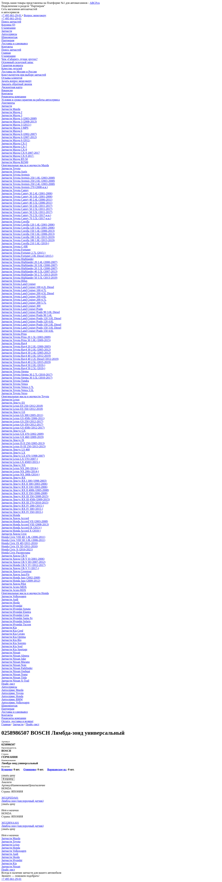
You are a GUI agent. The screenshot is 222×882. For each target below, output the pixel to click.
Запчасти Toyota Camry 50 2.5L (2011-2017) (26, 209)
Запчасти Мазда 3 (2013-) (16, 124)
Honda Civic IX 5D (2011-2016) (19, 546)
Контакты (7, 46)
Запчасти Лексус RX (13, 477)
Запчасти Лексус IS (12, 440)
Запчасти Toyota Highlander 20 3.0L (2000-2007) (29, 265)
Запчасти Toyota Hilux (14, 280)
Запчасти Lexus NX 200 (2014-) (19, 468)
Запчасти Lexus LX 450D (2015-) (20, 462)
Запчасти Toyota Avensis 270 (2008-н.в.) (24, 187)
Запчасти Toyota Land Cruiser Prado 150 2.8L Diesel (31, 324)
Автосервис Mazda (12, 690)
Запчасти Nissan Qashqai (15, 671)
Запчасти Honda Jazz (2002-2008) (20, 577)
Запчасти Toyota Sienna (15, 371)
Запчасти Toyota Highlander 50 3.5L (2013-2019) (29, 277)
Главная (6, 52)
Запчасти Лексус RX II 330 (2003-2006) (24, 487)
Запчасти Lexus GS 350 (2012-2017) (22, 424)
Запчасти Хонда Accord (15, 518)
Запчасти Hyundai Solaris (16, 621)
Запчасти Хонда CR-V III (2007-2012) (23, 561)
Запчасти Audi (9, 599)
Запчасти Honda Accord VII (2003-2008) (24, 521)
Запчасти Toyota (10, 168)
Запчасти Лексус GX (13, 430)
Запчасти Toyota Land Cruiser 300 (20, 305)
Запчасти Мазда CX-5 (14, 143)
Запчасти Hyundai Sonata (16, 608)
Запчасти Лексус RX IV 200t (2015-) (22, 505)
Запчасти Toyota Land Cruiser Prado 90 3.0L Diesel (30, 312)
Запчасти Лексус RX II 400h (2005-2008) (25, 490)
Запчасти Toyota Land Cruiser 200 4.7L (23, 299)
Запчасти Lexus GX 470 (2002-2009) (22, 433)
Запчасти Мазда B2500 (14, 162)
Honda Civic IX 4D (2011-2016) (19, 543)
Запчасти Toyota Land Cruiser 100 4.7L (23, 290)
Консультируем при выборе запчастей (23, 74)
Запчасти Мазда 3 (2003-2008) (19, 118)
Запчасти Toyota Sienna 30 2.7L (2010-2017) (26, 374)
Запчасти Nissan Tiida (14, 677)
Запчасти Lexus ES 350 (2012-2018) (22, 408)
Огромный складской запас (17, 62)
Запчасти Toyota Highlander (17, 259)
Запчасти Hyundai (11, 605)
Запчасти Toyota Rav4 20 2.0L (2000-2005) (26, 346)
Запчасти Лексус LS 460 (15, 449)
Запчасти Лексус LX (13, 452)
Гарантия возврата (12, 65)
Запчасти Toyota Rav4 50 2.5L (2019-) (23, 368)
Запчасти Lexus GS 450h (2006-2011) (22, 418)
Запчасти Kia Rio (11, 640)
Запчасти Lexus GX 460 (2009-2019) (22, 437)
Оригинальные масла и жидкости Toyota (25, 396)
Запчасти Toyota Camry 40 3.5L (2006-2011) (26, 202)
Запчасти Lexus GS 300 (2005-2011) (22, 415)
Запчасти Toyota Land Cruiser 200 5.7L (23, 302)
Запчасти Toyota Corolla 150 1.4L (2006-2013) (28, 230)
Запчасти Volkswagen (13, 596)
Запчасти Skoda (10, 602)
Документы (8, 102)
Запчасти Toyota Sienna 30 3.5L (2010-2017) (26, 377)
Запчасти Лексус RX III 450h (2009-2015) (25, 499)
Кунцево (6, 769)
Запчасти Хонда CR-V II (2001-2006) (22, 558)
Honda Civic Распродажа (15, 552)
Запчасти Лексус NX (13, 465)
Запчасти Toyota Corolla (15, 221)
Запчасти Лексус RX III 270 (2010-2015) (24, 502)
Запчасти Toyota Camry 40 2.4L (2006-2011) (26, 199)
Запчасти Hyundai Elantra (16, 611)
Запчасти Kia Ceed (12, 630)
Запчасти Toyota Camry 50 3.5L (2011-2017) (26, 212)
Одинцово (29, 769)
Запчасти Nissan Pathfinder (16, 668)
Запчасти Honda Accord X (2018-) (21, 530)
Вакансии (7, 90)
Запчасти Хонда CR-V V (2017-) (20, 568)
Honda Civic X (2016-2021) (17, 549)
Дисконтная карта (11, 87)
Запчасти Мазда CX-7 (14, 146)
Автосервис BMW (12, 699)
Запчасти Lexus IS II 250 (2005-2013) (23, 443)
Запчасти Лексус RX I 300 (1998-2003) (23, 480)
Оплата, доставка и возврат (17, 721)
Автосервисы (9, 34)
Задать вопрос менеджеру (16, 80)
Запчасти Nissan (10, 652)
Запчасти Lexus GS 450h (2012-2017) (23, 427)
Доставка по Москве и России (19, 71)
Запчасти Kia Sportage (14, 649)
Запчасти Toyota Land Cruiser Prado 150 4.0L (27, 330)
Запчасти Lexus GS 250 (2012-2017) (22, 421)
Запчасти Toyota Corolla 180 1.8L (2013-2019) (28, 240)
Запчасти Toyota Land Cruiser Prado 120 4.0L (27, 321)
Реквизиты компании (13, 96)
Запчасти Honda (10, 515)
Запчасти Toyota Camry (15, 190)
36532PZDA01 (9, 797)
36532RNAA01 (10, 822)
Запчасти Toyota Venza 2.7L (17, 387)
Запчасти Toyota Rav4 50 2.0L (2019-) (23, 365)
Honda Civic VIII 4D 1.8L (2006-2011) (23, 536)
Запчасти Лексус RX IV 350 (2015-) (22, 511)
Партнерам (7, 40)
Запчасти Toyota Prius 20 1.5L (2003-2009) (26, 337)
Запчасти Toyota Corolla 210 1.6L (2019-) (25, 243)
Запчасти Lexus (10, 399)
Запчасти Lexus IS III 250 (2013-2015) (23, 446)
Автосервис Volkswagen (15, 702)
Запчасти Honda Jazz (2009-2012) (20, 580)
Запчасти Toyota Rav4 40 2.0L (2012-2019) (26, 355)
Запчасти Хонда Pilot (13, 583)
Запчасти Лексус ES (13, 402)
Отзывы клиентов (11, 77)
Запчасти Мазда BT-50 (14, 159)
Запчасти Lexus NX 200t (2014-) (20, 471)
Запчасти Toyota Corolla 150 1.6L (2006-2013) (28, 234)
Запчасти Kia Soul (12, 646)
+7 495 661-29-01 (11, 878)
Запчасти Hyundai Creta (15, 615)
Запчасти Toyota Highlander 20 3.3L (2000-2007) (29, 268)
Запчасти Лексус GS (13, 412)
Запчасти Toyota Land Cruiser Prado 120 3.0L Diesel (31, 318)
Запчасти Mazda (10, 109)
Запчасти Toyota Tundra (15, 380)
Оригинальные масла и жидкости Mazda (25, 165)
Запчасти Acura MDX (14, 586)
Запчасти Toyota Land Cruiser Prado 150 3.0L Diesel (31, 327)
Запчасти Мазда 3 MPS (14, 127)
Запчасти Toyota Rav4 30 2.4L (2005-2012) (26, 352)
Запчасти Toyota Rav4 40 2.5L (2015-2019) (26, 362)
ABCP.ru (95, 2)
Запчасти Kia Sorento (13, 643)
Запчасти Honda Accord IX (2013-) (21, 527)
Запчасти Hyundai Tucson (16, 624)
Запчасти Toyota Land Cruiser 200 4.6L (23, 296)
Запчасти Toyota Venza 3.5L (17, 390)
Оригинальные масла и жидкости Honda (25, 593)
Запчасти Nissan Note (13, 665)
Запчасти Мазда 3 (11, 115)
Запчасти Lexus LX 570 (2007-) (19, 458)
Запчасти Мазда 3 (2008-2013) (19, 121)
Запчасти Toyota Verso (14, 393)
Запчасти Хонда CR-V (14, 555)
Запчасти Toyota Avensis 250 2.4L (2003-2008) (28, 184)
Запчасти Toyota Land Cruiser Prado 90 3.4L (26, 315)
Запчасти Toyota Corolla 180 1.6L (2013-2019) (28, 237)
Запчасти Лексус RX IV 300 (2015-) (22, 508)
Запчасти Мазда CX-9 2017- (17, 155)
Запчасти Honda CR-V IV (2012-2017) (23, 565)
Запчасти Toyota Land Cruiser (18, 283)
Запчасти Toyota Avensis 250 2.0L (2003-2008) (28, 180)
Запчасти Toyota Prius (14, 333)
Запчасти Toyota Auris (14, 171)
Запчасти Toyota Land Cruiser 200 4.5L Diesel (27, 293)
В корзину (8, 779)
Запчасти (6, 30)
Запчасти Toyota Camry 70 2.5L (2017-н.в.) (26, 215)
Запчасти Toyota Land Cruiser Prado (22, 308)
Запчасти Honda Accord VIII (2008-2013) (25, 524)
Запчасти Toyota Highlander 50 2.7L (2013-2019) (29, 274)
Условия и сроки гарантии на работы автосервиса (30, 99)
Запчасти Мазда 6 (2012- (15, 140)
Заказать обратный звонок (16, 84)
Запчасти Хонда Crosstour (16, 571)
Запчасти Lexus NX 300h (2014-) (20, 474)
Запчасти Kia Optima (13, 636)
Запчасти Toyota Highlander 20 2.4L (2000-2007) (29, 262)
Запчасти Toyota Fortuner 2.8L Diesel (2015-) (27, 255)
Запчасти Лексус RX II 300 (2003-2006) (24, 483)
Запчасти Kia (9, 627)
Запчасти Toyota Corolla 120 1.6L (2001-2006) (28, 227)
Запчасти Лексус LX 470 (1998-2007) (23, 455)
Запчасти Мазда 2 (11, 112)
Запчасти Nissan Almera (15, 655)
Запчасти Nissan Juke (13, 658)
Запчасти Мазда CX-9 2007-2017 (20, 152)
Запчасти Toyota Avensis (15, 174)
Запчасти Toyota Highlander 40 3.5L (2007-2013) (29, 271)
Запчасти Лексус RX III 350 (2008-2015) (24, 496)
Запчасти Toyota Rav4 (14, 343)
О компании (8, 27)
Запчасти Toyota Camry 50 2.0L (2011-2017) (26, 205)
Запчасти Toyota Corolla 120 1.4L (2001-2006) (28, 224)
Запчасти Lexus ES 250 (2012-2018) (22, 405)
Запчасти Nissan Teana (14, 674)
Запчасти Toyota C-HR (14, 246)
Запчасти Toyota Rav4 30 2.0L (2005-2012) (26, 349)
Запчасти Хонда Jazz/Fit (15, 574)
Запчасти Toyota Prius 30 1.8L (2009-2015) (26, 340)
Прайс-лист (8, 683)
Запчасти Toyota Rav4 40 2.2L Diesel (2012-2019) (29, 358)
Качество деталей (11, 68)
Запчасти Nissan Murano (15, 661)
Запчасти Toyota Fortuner (16, 249)
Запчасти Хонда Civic (14, 533)
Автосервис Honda (12, 696)
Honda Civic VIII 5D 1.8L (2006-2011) (23, 540)
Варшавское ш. (56, 769)
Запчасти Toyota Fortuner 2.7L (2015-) (23, 252)
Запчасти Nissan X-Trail (15, 680)
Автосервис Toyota (12, 693)
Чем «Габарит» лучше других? (19, 59)
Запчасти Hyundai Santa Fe (17, 618)
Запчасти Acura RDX (13, 590)
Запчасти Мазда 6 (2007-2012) (19, 137)
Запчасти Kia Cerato (13, 633)
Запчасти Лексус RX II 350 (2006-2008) (24, 493)
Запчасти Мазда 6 (11, 130)
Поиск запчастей (11, 49)
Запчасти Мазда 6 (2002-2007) (19, 134)
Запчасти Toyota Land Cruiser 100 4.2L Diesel (27, 287)
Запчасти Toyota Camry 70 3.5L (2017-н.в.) (26, 218)
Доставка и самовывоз (14, 43)
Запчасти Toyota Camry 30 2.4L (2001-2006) (26, 193)
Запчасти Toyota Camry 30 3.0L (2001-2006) (26, 196)
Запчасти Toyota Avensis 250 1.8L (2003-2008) (28, 177)
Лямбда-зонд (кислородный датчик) (22, 800)
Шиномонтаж (9, 37)
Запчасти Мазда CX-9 (14, 149)
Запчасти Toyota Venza (14, 383)
